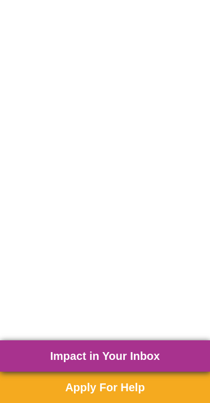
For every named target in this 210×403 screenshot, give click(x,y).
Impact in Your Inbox (105, 356)
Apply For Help (104, 387)
